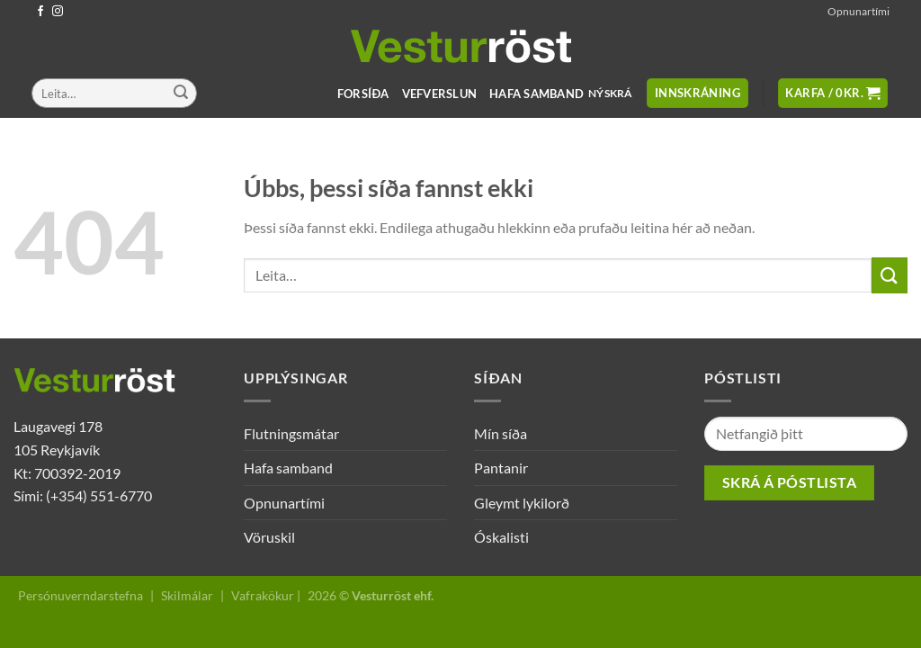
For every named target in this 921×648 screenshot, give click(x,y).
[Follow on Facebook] (40, 11)
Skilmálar (187, 595)
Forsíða (363, 93)
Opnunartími (858, 11)
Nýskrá (610, 93)
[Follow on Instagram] (57, 11)
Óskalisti (501, 536)
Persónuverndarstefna (80, 595)
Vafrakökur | (265, 595)
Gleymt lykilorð (521, 502)
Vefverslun (440, 93)
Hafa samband (536, 93)
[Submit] (180, 93)
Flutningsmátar (291, 433)
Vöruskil (269, 536)
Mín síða (500, 433)
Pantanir (501, 467)
